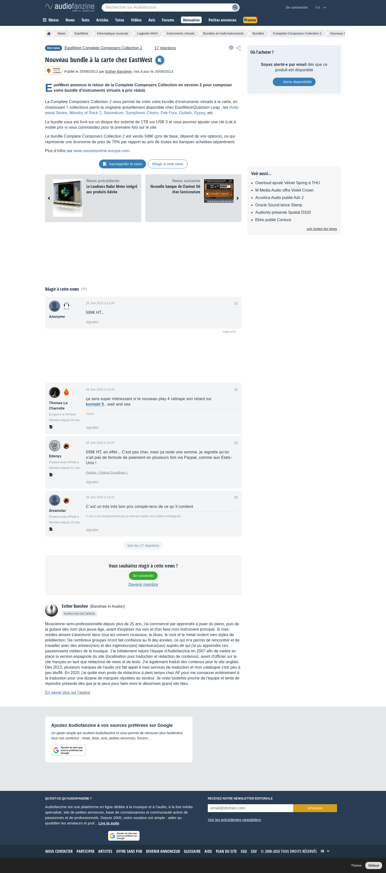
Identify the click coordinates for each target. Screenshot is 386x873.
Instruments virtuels (180, 33)
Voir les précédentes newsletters (234, 820)
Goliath (185, 113)
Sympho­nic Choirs (142, 113)
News (62, 33)
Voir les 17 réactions (143, 546)
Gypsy (199, 113)
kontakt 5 (95, 404)
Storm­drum (114, 113)
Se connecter (143, 576)
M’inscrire (315, 808)
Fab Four (169, 113)
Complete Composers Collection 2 (297, 33)
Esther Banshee (118, 71)
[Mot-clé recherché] (171, 7)
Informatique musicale (112, 33)
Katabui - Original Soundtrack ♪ (107, 472)
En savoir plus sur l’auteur (67, 692)
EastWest (81, 33)
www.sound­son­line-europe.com (101, 151)
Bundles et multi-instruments (223, 33)
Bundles (258, 33)
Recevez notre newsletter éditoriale (240, 798)
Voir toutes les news (322, 229)
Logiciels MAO (147, 33)
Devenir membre (143, 584)
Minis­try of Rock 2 (85, 113)
